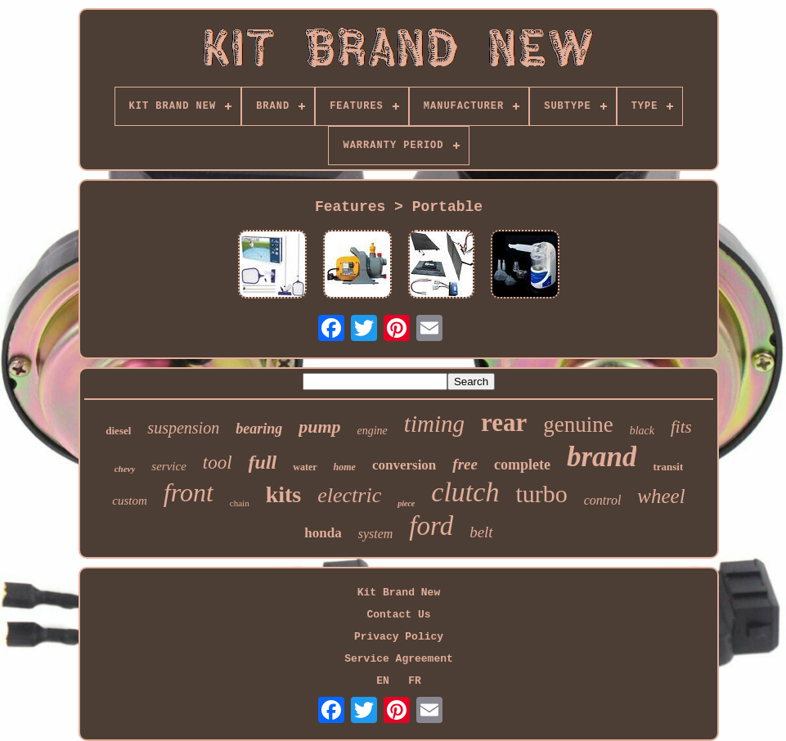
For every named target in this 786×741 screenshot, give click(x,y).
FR (414, 681)
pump (319, 426)
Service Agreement (398, 659)
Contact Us (398, 615)
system (375, 534)
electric (349, 495)
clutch (465, 492)
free (465, 464)
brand (602, 457)
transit (668, 466)
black (642, 430)
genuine (578, 424)
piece (406, 503)
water (305, 467)
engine (372, 430)
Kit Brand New (398, 592)
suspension (183, 428)
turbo (541, 493)
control (603, 500)
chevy (125, 469)
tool (217, 462)
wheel (661, 496)
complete (522, 464)
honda (322, 533)
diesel (118, 430)
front (188, 492)
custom (129, 500)
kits (284, 494)
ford (431, 526)
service (168, 466)
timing (434, 424)
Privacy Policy (398, 637)
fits (681, 427)
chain (239, 503)
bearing (259, 428)
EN (382, 681)
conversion (404, 465)
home (345, 467)
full (263, 462)
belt (481, 532)
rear (504, 422)
